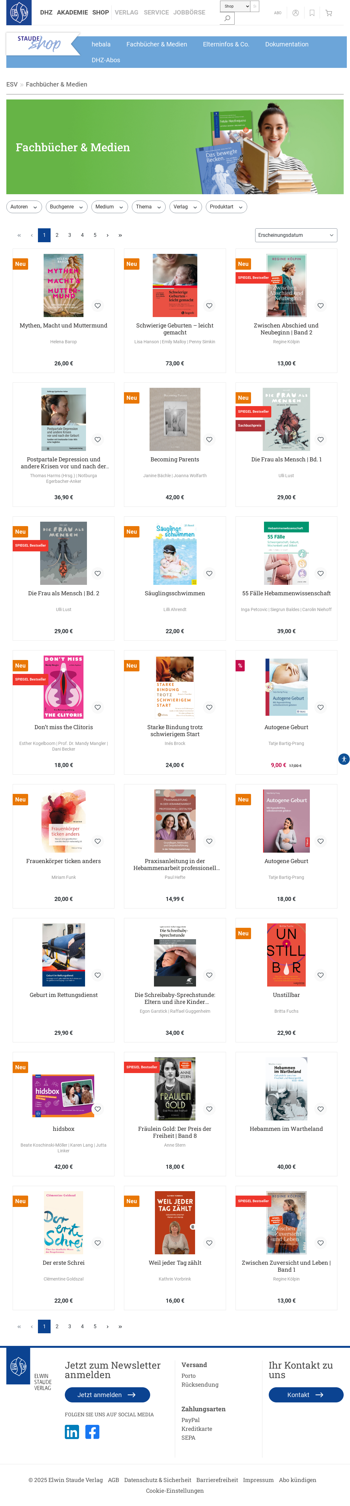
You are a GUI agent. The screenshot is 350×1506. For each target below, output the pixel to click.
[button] (46, 12)
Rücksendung (199, 1384)
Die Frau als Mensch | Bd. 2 (63, 593)
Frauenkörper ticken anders (63, 861)
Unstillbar (286, 995)
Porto (188, 1375)
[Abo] (277, 13)
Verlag (186, 206)
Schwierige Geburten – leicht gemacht (174, 329)
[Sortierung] (296, 235)
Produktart (226, 206)
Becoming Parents (174, 459)
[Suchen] (227, 18)
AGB (113, 1480)
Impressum (258, 1480)
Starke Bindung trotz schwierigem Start (175, 730)
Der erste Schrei (64, 1262)
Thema (149, 206)
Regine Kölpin (286, 341)
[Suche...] (254, 6)
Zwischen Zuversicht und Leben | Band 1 (286, 1266)
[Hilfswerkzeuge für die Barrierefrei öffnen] (344, 759)
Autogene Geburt (286, 727)
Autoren (24, 206)
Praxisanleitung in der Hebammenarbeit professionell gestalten (174, 864)
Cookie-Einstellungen (175, 1490)
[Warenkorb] (330, 13)
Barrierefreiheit (217, 1480)
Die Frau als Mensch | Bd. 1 (286, 459)
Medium (109, 206)
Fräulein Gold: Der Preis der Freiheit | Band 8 (175, 1132)
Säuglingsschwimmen (175, 593)
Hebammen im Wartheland (286, 1128)
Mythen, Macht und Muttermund (63, 325)
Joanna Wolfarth (190, 475)
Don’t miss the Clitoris (63, 727)
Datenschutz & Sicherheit (157, 1480)
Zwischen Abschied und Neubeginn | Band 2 (286, 329)
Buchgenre (67, 206)
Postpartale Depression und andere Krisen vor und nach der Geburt (63, 463)
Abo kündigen (297, 1480)
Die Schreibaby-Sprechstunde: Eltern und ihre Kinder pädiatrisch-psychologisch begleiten (175, 998)
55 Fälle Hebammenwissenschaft (286, 593)
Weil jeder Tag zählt (175, 1262)
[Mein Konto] (296, 13)
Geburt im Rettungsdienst (64, 995)
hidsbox (64, 1128)
